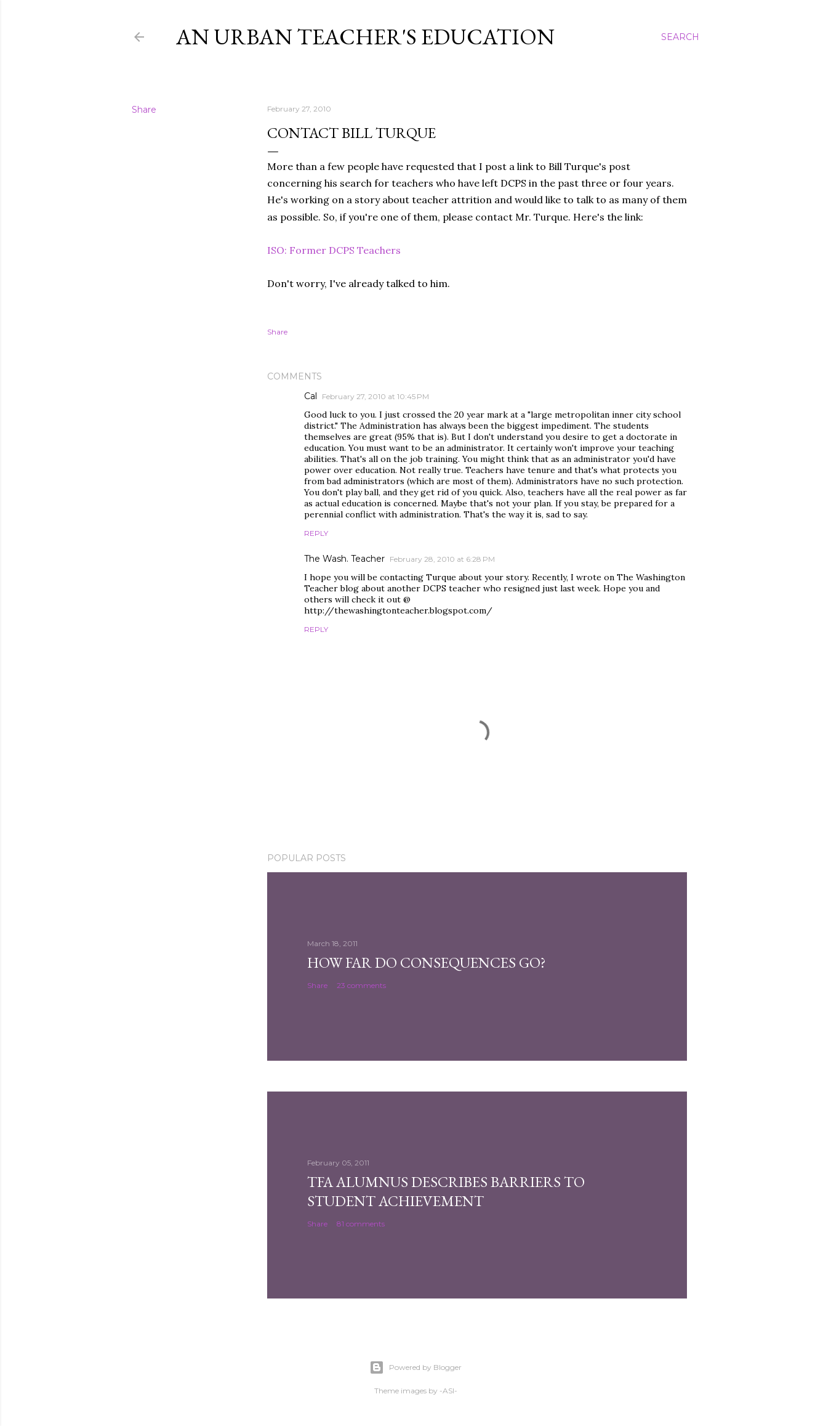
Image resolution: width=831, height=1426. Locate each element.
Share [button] (144, 109)
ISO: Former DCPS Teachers (334, 250)
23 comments (361, 985)
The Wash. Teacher (344, 558)
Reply (316, 533)
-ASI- (448, 1390)
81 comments (361, 1223)
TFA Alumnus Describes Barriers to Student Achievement (446, 1191)
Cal (310, 396)
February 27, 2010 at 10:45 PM (375, 396)
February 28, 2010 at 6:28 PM (442, 559)
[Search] (680, 37)
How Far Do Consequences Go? (426, 962)
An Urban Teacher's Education (365, 36)
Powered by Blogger (415, 1367)
